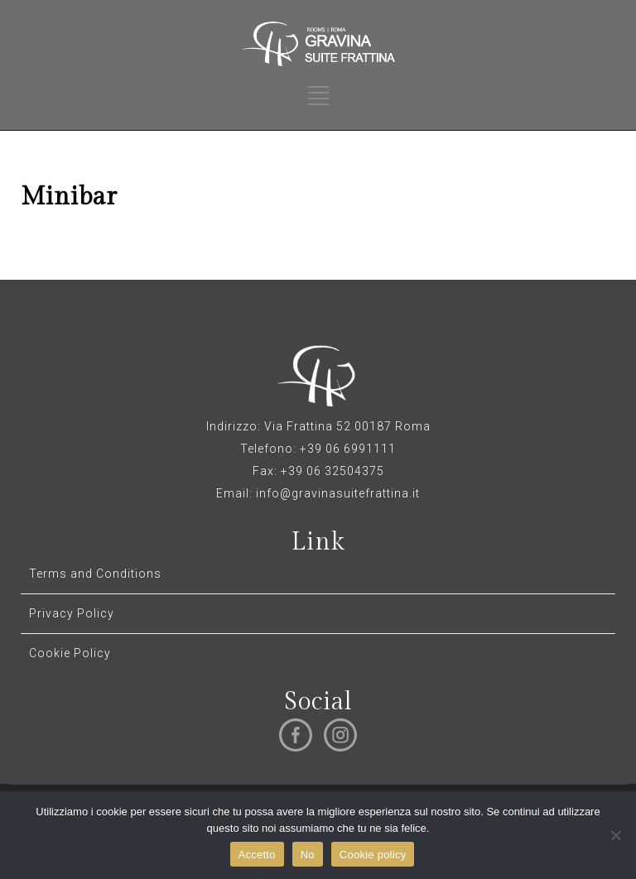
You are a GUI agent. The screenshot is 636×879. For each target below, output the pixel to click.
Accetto (257, 854)
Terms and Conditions (95, 573)
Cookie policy (373, 854)
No (308, 854)
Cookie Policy (70, 653)
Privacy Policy (71, 613)
